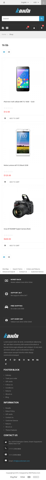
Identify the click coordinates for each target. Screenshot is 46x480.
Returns (8, 391)
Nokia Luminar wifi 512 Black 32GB (16, 165)
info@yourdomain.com (21, 461)
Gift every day (17, 319)
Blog (7, 397)
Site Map (5, 269)
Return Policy (10, 411)
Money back (16, 279)
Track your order (11, 378)
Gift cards (9, 381)
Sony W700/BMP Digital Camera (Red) (17, 229)
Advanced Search (9, 272)
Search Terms (17, 269)
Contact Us (23, 272)
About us (9, 394)
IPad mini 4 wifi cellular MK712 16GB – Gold (19, 102)
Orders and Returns (33, 269)
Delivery (8, 375)
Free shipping (16, 306)
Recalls (8, 408)
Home (4, 34)
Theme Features (11, 430)
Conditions (9, 388)
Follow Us (9, 385)
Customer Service (37, 272)
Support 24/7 (16, 293)
